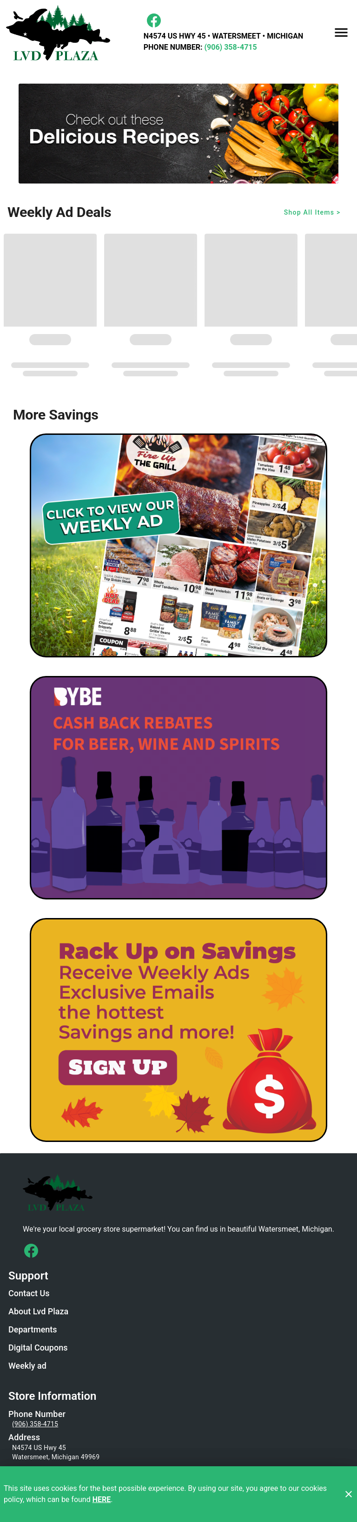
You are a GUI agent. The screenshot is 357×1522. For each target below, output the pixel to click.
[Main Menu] (341, 32)
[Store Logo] (178, 1191)
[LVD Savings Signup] (178, 1030)
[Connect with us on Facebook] (31, 1250)
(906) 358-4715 (229, 47)
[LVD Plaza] (61, 33)
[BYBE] (178, 788)
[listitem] (29, 1294)
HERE (102, 1499)
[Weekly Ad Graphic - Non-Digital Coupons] (178, 545)
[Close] (348, 1494)
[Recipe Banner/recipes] (178, 134)
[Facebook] (154, 20)
